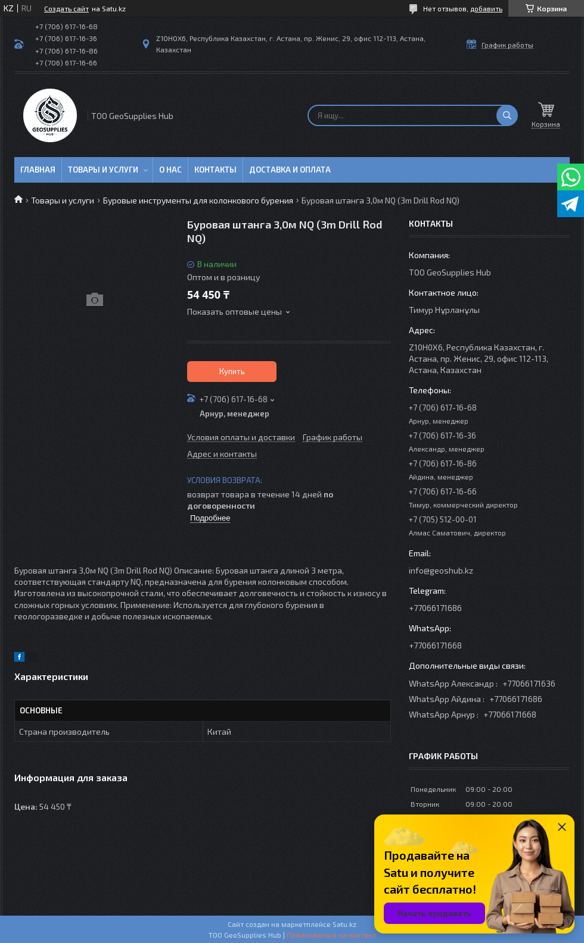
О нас (170, 169)
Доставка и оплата (290, 169)
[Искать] (507, 115)
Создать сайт (66, 8)
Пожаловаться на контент (331, 935)
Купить (232, 371)
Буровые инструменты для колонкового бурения (198, 200)
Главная (37, 169)
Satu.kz (344, 924)
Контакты (215, 169)
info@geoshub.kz (441, 570)
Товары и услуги (103, 169)
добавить (486, 8)
